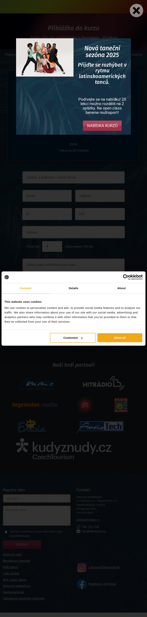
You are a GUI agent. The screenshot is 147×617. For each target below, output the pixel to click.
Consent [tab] (25, 288)
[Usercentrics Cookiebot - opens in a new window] (126, 277)
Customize (72, 337)
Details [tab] (73, 288)
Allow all (120, 337)
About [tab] (121, 288)
